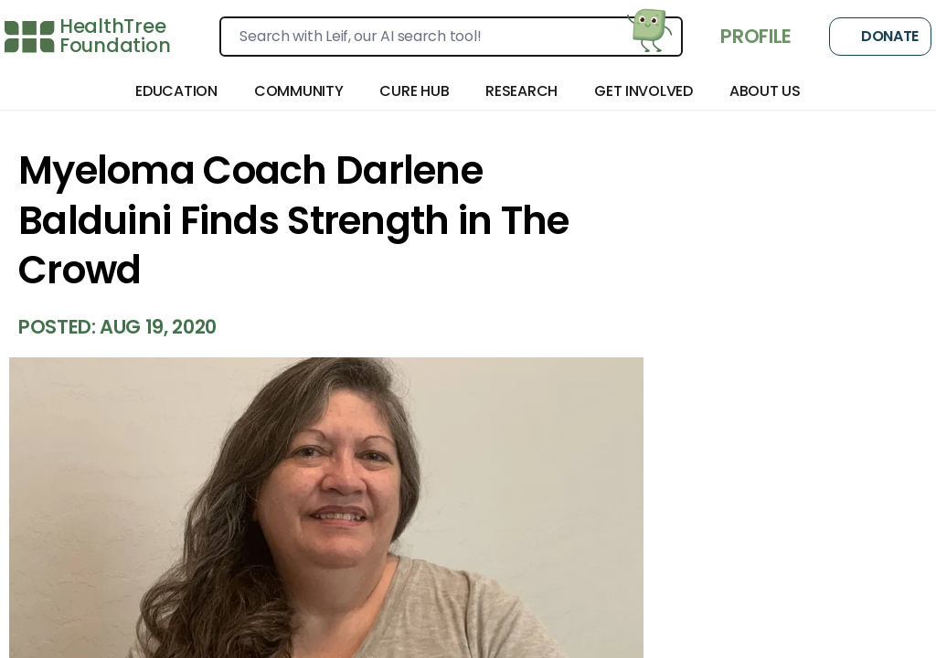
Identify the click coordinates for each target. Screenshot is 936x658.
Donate (880, 37)
